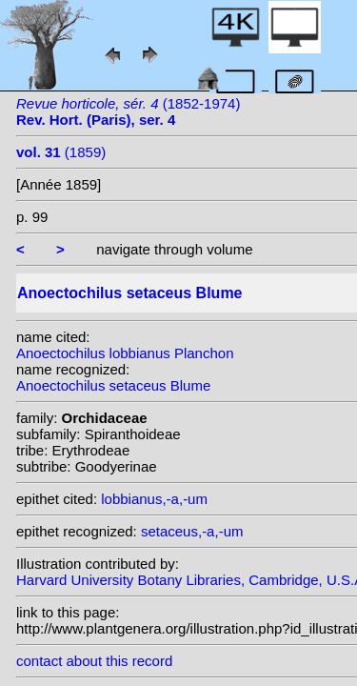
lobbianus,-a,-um (154, 499)
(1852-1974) (128, 111)
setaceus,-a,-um (192, 531)
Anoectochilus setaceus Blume (113, 385)
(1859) (61, 152)
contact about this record (94, 661)
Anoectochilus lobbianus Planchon (125, 353)
